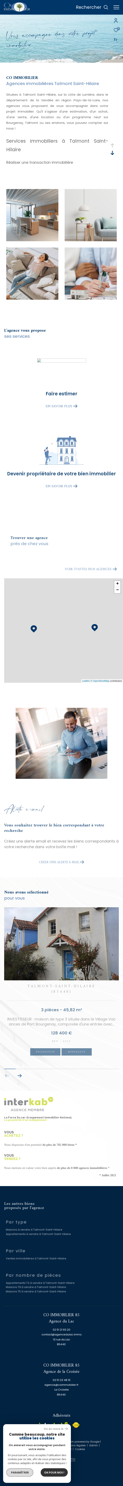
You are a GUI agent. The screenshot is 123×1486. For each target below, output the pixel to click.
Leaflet (85, 681)
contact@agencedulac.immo (61, 1334)
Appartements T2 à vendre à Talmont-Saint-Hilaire (40, 1283)
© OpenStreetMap (100, 681)
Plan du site (53, 1445)
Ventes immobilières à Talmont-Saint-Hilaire (36, 1258)
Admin (93, 1445)
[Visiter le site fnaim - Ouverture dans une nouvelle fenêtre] (76, 1425)
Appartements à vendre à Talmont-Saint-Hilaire (38, 1234)
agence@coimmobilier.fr (61, 1385)
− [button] (117, 590)
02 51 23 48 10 (61, 1380)
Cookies (80, 1449)
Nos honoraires (32, 1445)
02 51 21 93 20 (61, 1330)
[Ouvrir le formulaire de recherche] (92, 7)
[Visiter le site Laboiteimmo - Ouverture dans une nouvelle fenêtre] (61, 1456)
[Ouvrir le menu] (116, 7)
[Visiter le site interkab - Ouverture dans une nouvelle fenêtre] (53, 1426)
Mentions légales (75, 1445)
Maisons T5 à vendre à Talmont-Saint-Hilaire (36, 1291)
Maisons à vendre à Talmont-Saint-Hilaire (34, 1230)
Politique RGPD (62, 1449)
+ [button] (117, 584)
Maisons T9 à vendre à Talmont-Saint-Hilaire (36, 1287)
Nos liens (44, 1449)
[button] (19, 1075)
